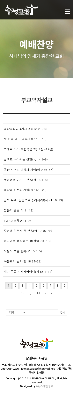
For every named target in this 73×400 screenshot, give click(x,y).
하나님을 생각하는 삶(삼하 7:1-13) (27, 241)
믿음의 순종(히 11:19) (18, 210)
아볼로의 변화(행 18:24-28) (22, 261)
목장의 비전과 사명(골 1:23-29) (25, 190)
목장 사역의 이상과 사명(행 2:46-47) (28, 170)
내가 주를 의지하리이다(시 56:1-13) (28, 271)
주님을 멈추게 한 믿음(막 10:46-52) (28, 231)
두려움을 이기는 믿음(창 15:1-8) (26, 180)
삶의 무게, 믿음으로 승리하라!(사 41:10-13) (33, 200)
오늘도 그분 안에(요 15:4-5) (23, 251)
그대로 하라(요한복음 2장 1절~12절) (28, 149)
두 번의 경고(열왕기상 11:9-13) (25, 139)
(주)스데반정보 (44, 386)
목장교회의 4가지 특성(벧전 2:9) (25, 129)
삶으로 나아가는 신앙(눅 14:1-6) (26, 159)
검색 (62, 312)
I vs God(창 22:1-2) (17, 220)
